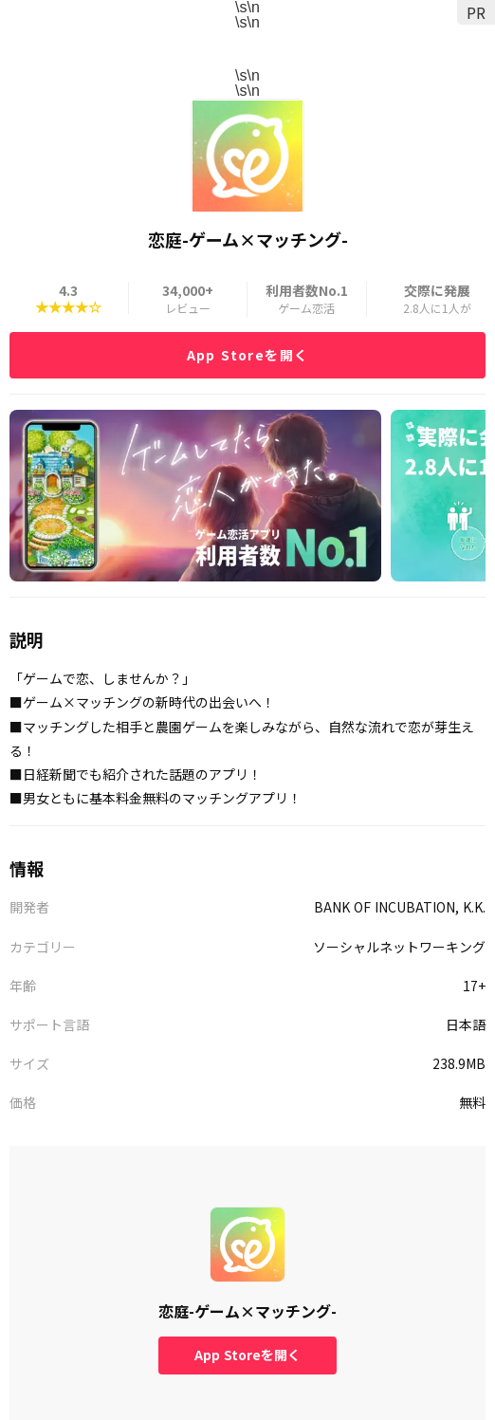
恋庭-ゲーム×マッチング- (247, 1310)
